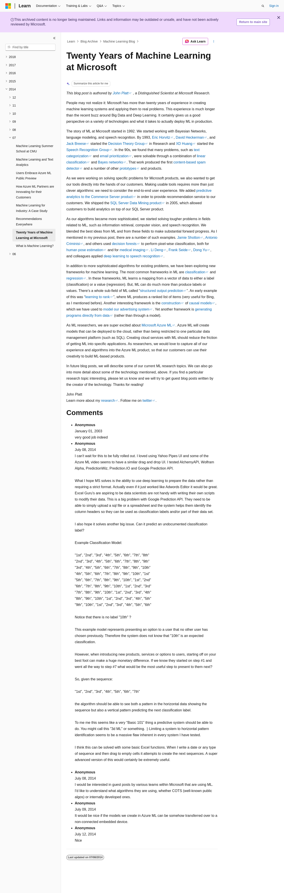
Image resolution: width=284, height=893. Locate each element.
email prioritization (114, 156)
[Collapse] (54, 38)
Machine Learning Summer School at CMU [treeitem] (34, 148)
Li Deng (157, 250)
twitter (147, 400)
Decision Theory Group (126, 144)
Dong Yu (200, 250)
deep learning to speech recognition (132, 256)
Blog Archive (89, 41)
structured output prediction (161, 291)
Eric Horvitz (161, 137)
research (108, 400)
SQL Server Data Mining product (136, 203)
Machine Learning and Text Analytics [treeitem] (34, 162)
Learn (71, 41)
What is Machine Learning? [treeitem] (35, 246)
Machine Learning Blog (119, 41)
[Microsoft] (8, 6)
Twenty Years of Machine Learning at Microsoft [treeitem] (34, 235)
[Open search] (262, 6)
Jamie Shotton (188, 237)
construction (171, 303)
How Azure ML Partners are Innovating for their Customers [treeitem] (35, 192)
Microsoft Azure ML (157, 325)
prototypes (128, 168)
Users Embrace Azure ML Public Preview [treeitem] (33, 175)
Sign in (274, 6)
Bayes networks (110, 162)
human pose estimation (84, 250)
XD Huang (184, 144)
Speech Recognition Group (87, 150)
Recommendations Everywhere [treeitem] (29, 221)
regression (74, 278)
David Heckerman (190, 137)
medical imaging (132, 250)
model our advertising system (126, 309)
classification (195, 272)
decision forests (124, 244)
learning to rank (97, 297)
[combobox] (30, 47)
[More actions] (214, 41)
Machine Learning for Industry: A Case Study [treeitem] (31, 208)
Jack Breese (76, 144)
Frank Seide (178, 250)
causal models (200, 303)
